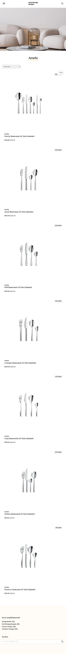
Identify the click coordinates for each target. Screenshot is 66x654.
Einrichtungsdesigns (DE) (11, 624)
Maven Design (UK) (9, 626)
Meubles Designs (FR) (10, 629)
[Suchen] (62, 3)
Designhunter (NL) (8, 621)
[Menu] (4, 3)
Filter (61, 72)
